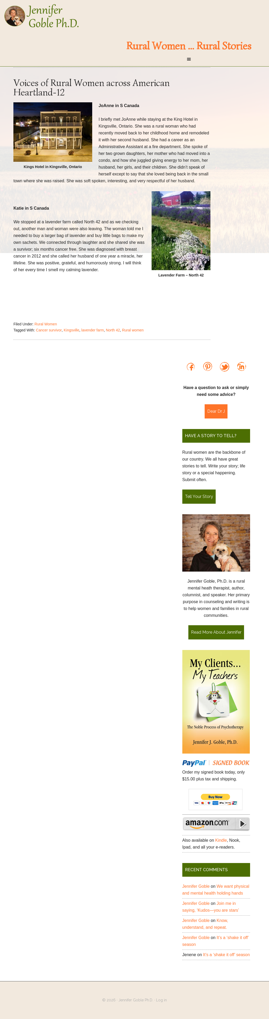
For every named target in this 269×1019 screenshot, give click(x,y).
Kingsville (71, 330)
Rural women (132, 330)
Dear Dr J (216, 411)
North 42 (113, 330)
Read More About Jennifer (216, 632)
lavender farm (92, 330)
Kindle (221, 840)
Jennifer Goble (196, 886)
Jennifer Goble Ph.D (134, 16)
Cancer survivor (49, 330)
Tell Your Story (199, 496)
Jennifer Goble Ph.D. (135, 1000)
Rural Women (45, 324)
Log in (161, 1000)
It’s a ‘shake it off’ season (226, 954)
